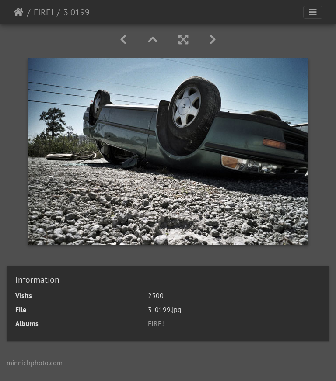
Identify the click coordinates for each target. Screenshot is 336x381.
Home (19, 12)
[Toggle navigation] (312, 12)
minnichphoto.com (35, 362)
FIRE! (43, 12)
